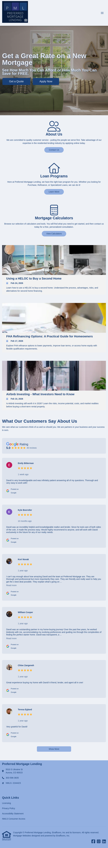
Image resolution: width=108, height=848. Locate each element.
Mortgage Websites (22, 835)
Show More (54, 749)
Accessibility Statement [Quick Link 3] (13, 813)
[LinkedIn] (104, 841)
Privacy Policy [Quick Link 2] (8, 808)
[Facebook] (93, 841)
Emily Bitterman (26, 463)
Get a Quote (16, 81)
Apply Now (46, 81)
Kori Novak (23, 559)
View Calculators (54, 233)
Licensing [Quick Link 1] (6, 803)
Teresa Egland (25, 709)
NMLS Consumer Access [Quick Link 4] (13, 819)
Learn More (54, 192)
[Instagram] (99, 841)
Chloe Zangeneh (26, 665)
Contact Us (54, 150)
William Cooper (25, 612)
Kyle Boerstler (25, 510)
